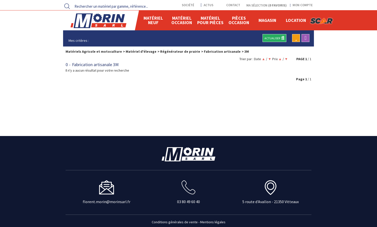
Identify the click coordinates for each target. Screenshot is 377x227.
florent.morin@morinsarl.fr (106, 201)
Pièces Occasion (238, 20)
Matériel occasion (181, 20)
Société (187, 5)
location (296, 20)
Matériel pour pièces (210, 20)
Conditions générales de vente (175, 222)
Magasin (267, 20)
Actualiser (274, 38)
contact (233, 5)
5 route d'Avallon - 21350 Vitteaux (270, 201)
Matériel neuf (153, 20)
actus (206, 5)
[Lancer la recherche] (67, 6)
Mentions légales (213, 222)
